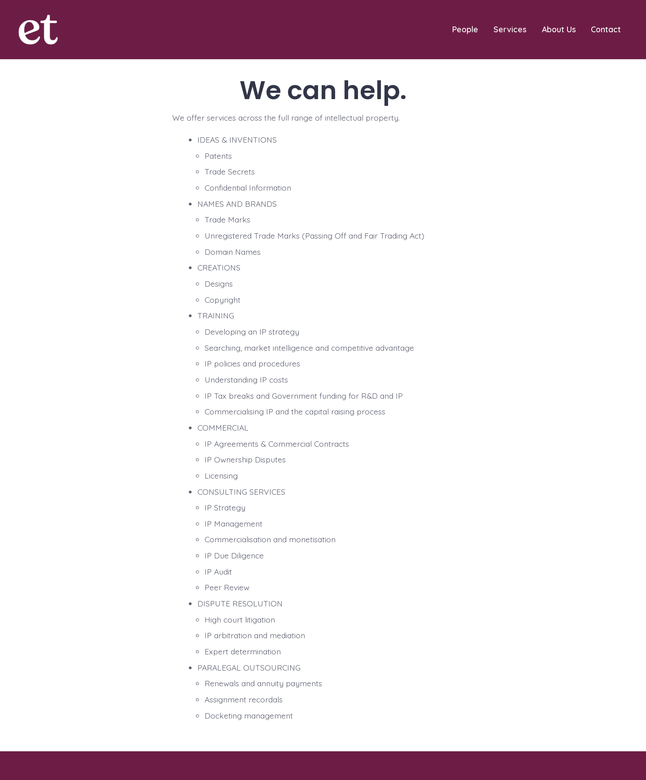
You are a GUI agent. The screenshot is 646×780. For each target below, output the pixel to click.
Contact (606, 29)
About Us (559, 29)
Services (510, 29)
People (465, 29)
